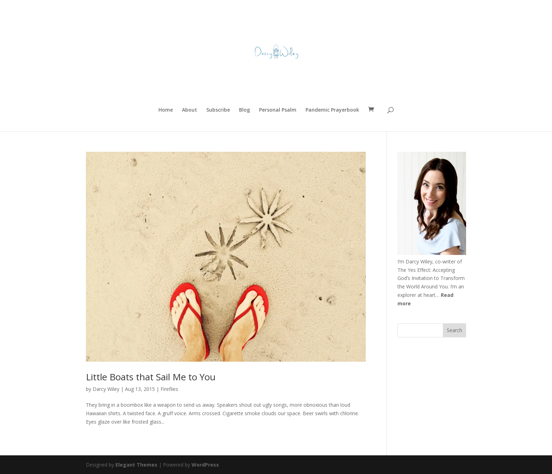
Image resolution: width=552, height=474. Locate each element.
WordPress (205, 464)
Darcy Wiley (106, 389)
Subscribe (218, 110)
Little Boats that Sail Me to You (150, 376)
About (189, 110)
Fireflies (169, 389)
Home (165, 110)
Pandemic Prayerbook (332, 110)
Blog (244, 110)
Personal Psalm (277, 110)
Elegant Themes (136, 464)
